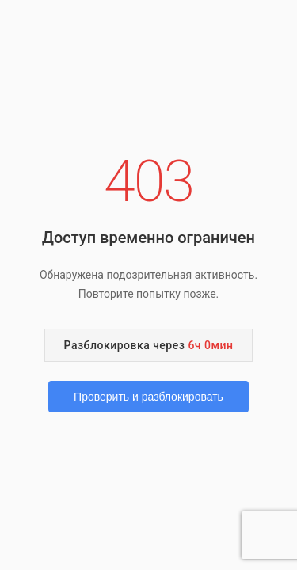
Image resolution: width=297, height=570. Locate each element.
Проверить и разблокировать (148, 396)
